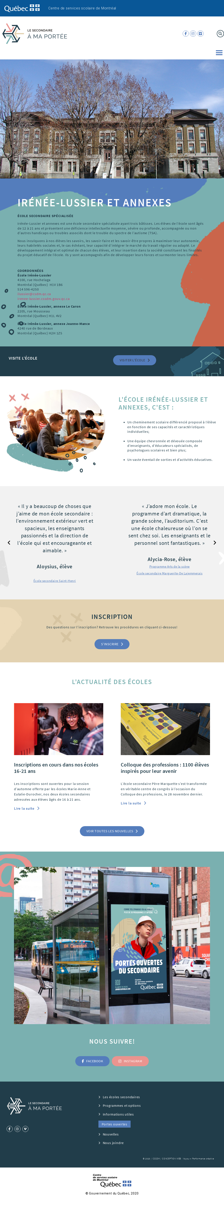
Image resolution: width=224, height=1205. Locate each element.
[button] (134, 360)
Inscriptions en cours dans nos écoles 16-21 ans (56, 767)
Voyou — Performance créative (198, 1158)
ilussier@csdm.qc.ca (34, 294)
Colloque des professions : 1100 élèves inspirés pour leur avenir (165, 767)
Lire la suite (24, 808)
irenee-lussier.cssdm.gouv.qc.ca (44, 298)
